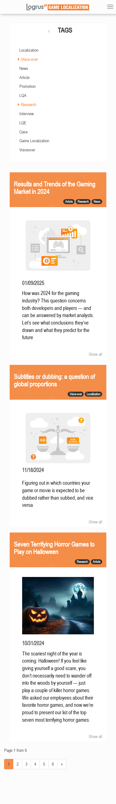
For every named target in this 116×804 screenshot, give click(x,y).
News (23, 68)
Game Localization (34, 140)
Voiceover (27, 149)
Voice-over (29, 59)
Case (23, 131)
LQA (23, 95)
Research (28, 104)
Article (24, 77)
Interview (26, 113)
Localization (28, 50)
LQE (23, 122)
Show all (95, 354)
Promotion (27, 86)
